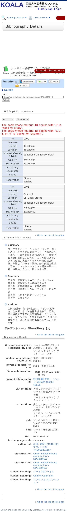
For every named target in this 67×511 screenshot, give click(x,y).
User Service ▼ (39, 17)
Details (8, 90)
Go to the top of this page (51, 235)
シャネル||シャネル (43, 471)
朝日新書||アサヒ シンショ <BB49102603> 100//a (46, 382)
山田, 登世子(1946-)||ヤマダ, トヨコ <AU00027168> (46, 447)
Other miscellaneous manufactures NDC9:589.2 (45, 465)
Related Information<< (50, 70)
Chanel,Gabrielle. (43, 475)
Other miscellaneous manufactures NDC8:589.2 (45, 456)
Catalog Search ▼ (14, 17)
